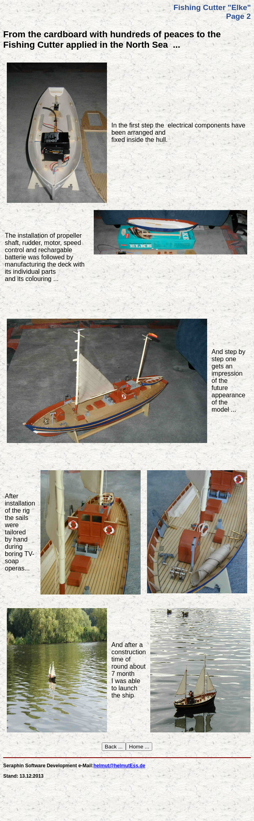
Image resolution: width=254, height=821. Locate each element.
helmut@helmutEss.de (119, 765)
